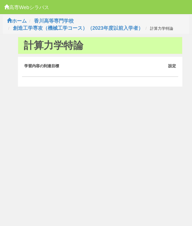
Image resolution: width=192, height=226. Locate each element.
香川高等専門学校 (54, 21)
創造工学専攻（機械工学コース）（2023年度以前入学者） (78, 28)
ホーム (17, 21)
